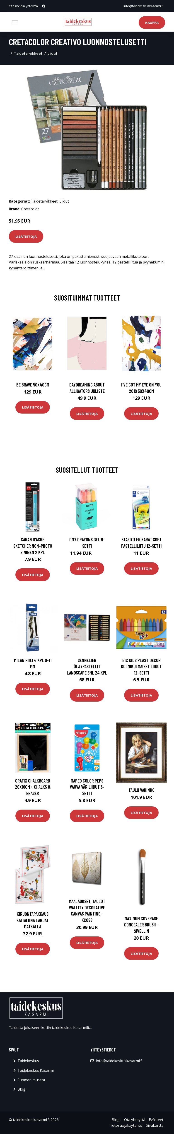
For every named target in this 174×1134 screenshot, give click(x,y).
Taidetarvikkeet (28, 53)
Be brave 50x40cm (32, 384)
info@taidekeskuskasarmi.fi (143, 6)
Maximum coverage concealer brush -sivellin (141, 925)
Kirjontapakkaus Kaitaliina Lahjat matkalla (33, 920)
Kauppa (152, 22)
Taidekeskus (28, 1060)
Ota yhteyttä (134, 1119)
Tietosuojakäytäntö (125, 1125)
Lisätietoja (26, 236)
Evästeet (156, 1119)
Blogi (21, 1089)
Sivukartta (154, 1125)
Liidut (53, 53)
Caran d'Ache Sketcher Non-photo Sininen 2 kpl (32, 546)
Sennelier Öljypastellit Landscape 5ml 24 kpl (87, 666)
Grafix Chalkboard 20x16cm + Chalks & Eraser (33, 787)
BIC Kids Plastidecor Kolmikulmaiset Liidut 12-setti (141, 666)
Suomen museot (31, 1079)
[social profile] (43, 6)
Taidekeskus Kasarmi (35, 1070)
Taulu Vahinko (141, 790)
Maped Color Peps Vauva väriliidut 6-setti (87, 787)
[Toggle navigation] (15, 22)
